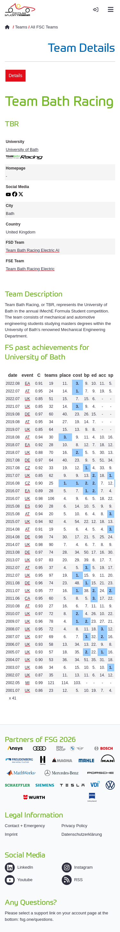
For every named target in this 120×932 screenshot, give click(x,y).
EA (27, 383)
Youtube (18, 879)
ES (27, 506)
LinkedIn (19, 867)
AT (27, 391)
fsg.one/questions (36, 919)
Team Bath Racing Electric (30, 268)
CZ (27, 468)
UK (27, 399)
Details (15, 75)
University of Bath (22, 149)
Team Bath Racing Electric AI (33, 250)
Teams (21, 27)
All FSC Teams (44, 27)
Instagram (77, 867)
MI (27, 683)
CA (27, 598)
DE (27, 414)
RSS (72, 879)
